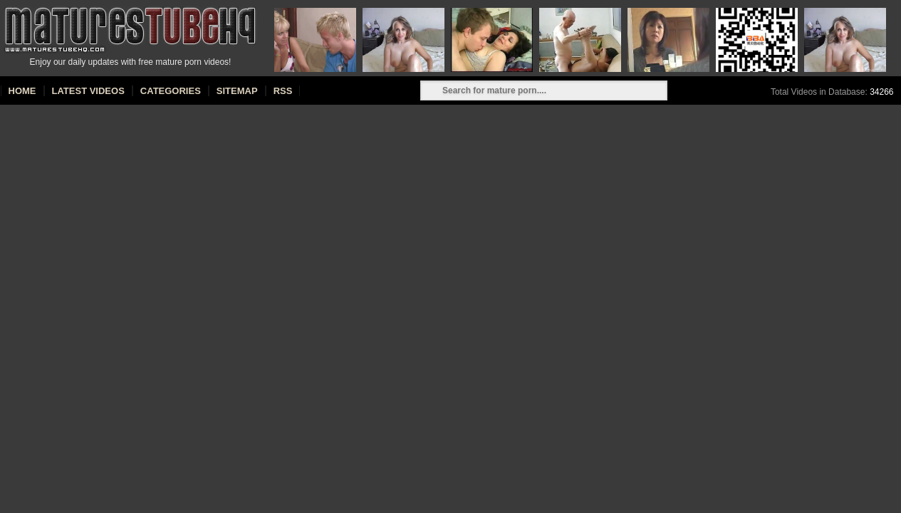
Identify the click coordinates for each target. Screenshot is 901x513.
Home (22, 91)
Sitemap (237, 91)
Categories (170, 91)
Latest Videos (88, 91)
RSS (283, 91)
